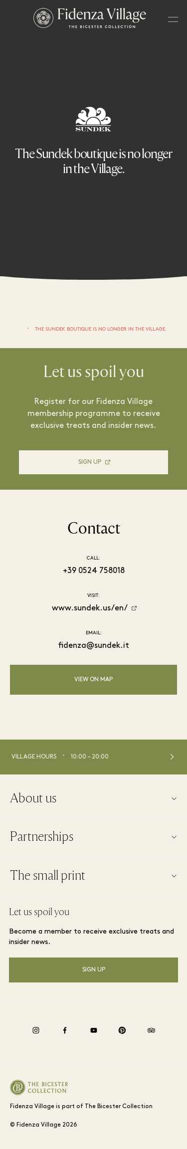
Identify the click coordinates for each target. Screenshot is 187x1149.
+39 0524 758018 (94, 571)
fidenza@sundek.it (93, 646)
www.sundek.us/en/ (90, 608)
